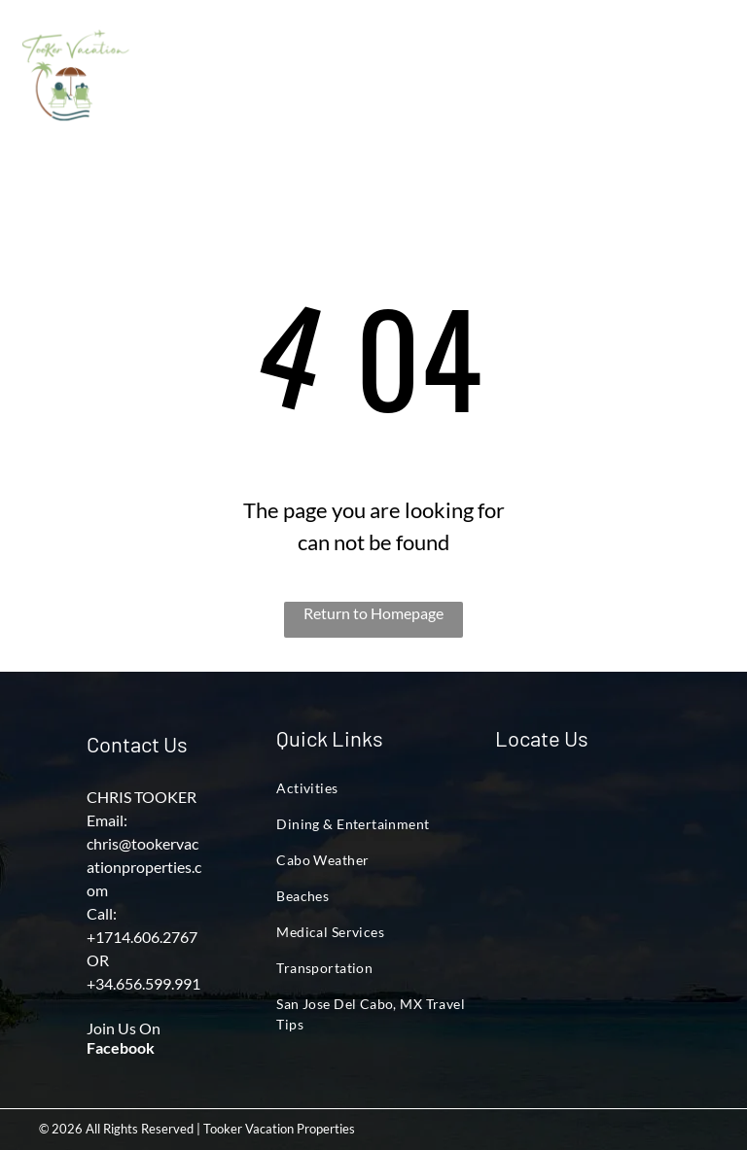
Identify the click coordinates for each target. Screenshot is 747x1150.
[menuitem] (202, 83)
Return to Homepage (373, 613)
